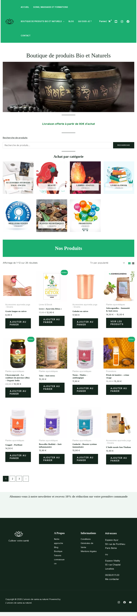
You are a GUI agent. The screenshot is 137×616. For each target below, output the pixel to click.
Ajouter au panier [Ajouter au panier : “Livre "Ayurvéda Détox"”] (51, 321)
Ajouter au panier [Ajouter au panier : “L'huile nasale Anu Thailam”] (118, 463)
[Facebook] (128, 21)
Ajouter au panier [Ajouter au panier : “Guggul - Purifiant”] (18, 458)
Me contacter (112, 583)
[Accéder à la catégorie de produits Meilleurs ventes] (18, 215)
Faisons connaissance (59, 563)
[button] (63, 21)
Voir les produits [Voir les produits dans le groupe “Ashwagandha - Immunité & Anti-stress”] (117, 323)
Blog (56, 551)
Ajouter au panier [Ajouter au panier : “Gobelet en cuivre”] (85, 324)
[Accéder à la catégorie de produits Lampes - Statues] (85, 177)
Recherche (123, 145)
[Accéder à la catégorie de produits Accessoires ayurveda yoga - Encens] (18, 177)
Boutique (58, 555)
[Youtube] (116, 21)
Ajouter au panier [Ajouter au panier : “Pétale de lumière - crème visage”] (118, 391)
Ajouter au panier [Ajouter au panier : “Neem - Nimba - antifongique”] (85, 391)
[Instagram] (122, 21)
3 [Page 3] (19, 482)
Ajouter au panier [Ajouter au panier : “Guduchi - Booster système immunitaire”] (85, 460)
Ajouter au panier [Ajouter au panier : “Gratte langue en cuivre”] (18, 324)
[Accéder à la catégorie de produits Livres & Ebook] (119, 177)
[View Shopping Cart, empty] (105, 21)
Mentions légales (89, 555)
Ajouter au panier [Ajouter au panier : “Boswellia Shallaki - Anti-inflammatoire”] (51, 460)
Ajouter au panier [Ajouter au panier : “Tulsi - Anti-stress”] (51, 388)
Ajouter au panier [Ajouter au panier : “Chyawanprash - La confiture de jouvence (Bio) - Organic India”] (18, 393)
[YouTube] (130, 606)
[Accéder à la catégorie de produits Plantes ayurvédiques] (51, 215)
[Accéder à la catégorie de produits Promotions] (85, 215)
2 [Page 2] (12, 482)
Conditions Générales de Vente (87, 547)
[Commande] (107, 262)
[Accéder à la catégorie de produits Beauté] (51, 177)
